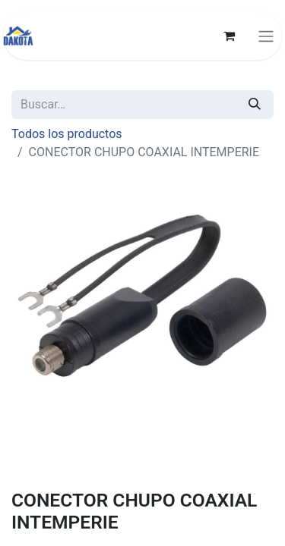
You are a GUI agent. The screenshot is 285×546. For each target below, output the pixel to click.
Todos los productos (66, 134)
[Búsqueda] (255, 104)
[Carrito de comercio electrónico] (229, 35)
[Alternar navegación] (266, 36)
